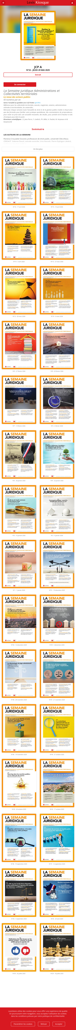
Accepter (58, 1024)
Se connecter (20, 84)
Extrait (38, 75)
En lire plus (38, 149)
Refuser (44, 1024)
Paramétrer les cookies (23, 1024)
